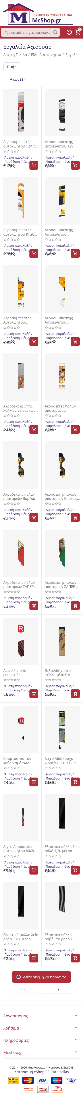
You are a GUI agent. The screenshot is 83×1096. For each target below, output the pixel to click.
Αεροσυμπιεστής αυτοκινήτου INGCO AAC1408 (20, 232)
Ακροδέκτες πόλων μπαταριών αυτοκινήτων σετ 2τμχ (60, 408)
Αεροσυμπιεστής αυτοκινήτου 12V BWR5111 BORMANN (62, 144)
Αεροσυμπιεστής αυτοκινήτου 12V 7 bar (19, 144)
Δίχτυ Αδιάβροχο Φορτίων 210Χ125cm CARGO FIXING (62, 761)
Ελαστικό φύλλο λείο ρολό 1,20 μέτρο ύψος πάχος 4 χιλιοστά (20, 937)
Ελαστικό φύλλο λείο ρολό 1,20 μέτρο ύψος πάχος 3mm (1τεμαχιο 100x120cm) (62, 849)
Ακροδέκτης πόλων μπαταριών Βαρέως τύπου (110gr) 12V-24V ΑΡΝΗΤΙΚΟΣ (19, 496)
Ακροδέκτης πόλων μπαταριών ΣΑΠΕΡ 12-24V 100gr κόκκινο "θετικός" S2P (19, 584)
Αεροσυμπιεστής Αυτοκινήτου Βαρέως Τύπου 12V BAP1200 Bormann (60, 232)
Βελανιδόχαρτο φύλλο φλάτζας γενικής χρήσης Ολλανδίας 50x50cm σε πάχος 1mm (62, 673)
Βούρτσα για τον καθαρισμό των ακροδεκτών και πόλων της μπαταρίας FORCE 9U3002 (18, 761)
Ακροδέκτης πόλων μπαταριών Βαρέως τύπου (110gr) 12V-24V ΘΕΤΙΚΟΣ (61, 496)
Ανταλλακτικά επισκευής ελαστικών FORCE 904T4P (18, 673)
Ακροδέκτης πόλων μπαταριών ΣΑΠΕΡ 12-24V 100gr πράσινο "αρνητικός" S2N (62, 584)
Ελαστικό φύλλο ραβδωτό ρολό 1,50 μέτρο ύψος (61, 937)
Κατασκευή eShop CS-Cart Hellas (41, 1071)
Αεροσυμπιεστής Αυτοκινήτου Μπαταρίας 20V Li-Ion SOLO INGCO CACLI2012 (18, 320)
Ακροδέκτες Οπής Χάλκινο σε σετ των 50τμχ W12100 (19, 408)
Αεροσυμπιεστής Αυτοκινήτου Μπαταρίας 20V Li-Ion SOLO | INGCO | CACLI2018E (61, 320)
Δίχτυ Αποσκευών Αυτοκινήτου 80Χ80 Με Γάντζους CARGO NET (20, 849)
